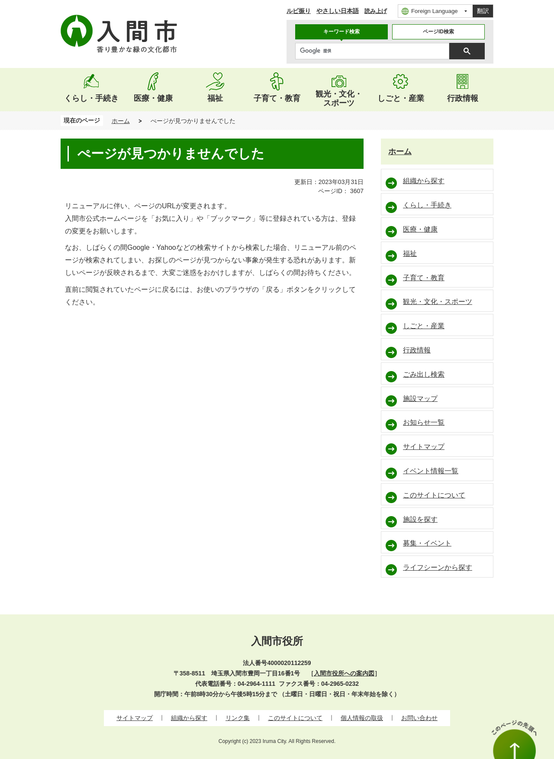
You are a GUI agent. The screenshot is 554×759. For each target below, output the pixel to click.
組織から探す (189, 717)
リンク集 (237, 717)
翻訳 (483, 10)
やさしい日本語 (337, 10)
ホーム (121, 120)
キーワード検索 (341, 32)
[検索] (374, 51)
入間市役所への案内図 (344, 673)
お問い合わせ (419, 717)
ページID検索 (438, 32)
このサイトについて (295, 717)
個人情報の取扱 (362, 717)
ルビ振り (299, 10)
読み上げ (375, 11)
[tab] (341, 31)
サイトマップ (134, 717)
